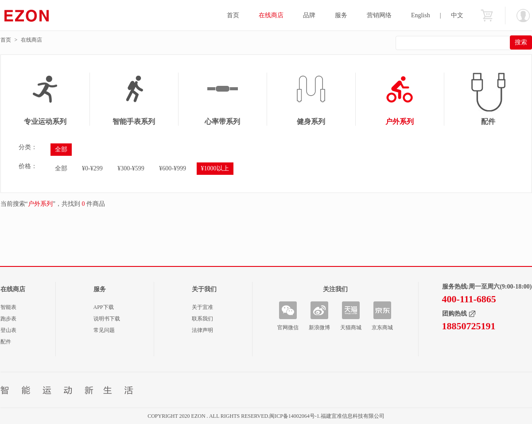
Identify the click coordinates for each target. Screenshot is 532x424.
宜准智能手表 (43, 15)
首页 (233, 15)
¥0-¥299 (92, 168)
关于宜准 (202, 307)
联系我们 (202, 319)
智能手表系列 (134, 121)
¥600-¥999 (172, 168)
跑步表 (8, 319)
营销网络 (379, 15)
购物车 (487, 15)
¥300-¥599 (130, 168)
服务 (341, 15)
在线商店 (271, 15)
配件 (5, 342)
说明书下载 (106, 319)
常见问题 (104, 330)
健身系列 (311, 121)
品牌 (309, 15)
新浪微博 (319, 327)
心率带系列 (222, 121)
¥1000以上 (215, 168)
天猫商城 (350, 327)
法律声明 (202, 330)
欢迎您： (523, 15)
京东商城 (382, 327)
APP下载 (103, 307)
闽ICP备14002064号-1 (294, 416)
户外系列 (399, 121)
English (420, 15)
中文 (457, 15)
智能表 (8, 307)
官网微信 (288, 327)
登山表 (8, 330)
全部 (61, 149)
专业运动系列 (45, 121)
